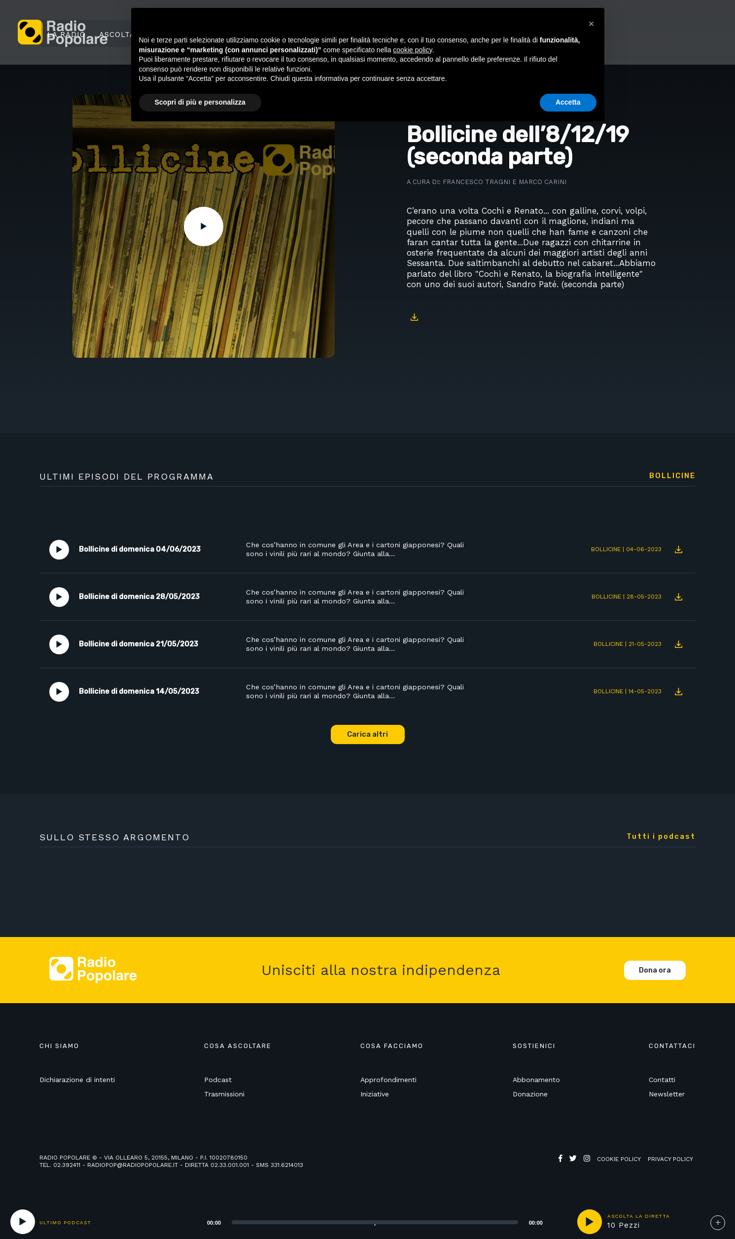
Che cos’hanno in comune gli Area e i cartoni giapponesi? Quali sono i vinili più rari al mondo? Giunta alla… (359, 550)
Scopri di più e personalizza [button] (200, 102)
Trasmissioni (224, 1095)
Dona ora (655, 971)
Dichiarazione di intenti (77, 1081)
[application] (362, 1222)
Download (414, 317)
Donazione (530, 1095)
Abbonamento (536, 1081)
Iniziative (374, 1095)
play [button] (589, 1221)
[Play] (22, 1221)
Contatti (662, 1081)
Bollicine (672, 476)
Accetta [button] (568, 102)
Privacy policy (670, 1160)
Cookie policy (619, 1160)
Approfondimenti (388, 1081)
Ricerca (622, 33)
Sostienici (675, 33)
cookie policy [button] (412, 50)
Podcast (218, 1081)
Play (203, 226)
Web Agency (578, 1167)
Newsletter (667, 1095)
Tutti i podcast (661, 837)
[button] (591, 24)
